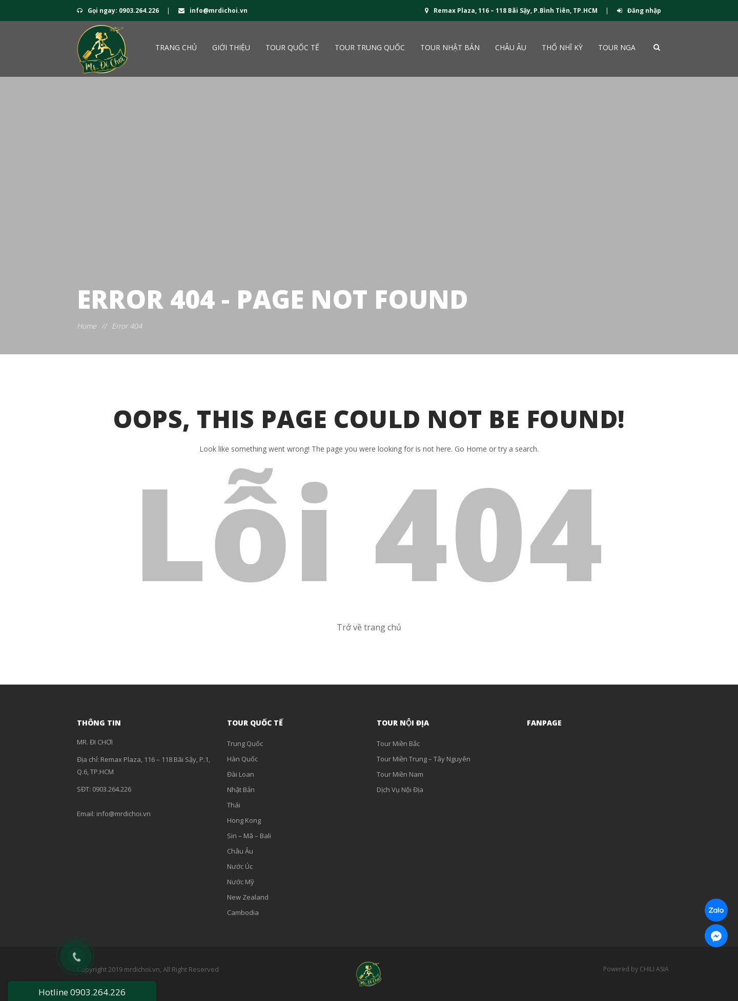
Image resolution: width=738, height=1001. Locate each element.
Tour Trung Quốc (370, 47)
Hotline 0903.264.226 (82, 992)
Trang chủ (176, 47)
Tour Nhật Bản (450, 47)
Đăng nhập (639, 10)
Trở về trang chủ (369, 627)
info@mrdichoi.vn (213, 10)
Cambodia (243, 912)
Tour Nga (617, 47)
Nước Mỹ (240, 881)
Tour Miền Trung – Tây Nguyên (423, 758)
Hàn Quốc (242, 758)
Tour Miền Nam (400, 774)
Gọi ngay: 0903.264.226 (118, 10)
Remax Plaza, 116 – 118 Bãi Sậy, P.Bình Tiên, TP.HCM (512, 10)
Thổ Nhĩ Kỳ (562, 47)
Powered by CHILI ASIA (636, 969)
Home (86, 326)
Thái (233, 805)
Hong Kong (244, 820)
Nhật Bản (241, 789)
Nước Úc (240, 866)
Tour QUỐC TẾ (292, 47)
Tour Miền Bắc (398, 743)
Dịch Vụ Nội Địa (400, 789)
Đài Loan (240, 774)
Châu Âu (510, 47)
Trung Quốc (245, 743)
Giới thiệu (231, 47)
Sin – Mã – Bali (249, 835)
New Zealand (248, 897)
